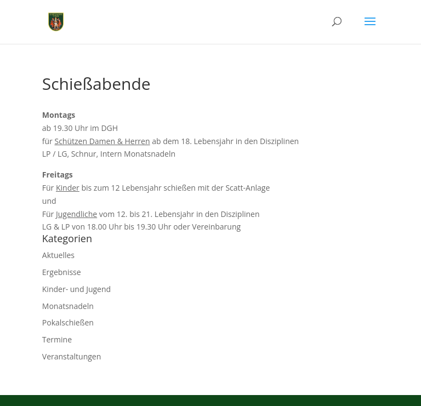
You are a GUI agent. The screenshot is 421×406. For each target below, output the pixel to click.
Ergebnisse (61, 272)
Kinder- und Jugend (76, 289)
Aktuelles (58, 255)
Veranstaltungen (71, 356)
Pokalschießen (68, 322)
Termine (57, 339)
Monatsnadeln (68, 306)
